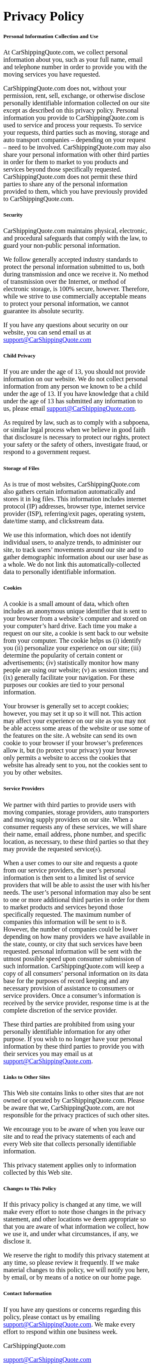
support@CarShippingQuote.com (47, 339)
